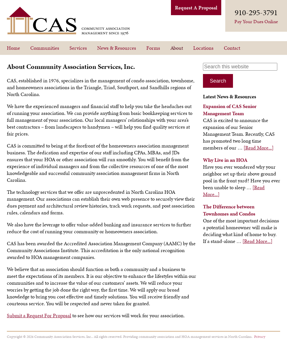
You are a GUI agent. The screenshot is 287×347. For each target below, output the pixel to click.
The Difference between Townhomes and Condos (229, 210)
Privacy (259, 336)
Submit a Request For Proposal (39, 315)
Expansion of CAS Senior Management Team (229, 110)
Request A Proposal (196, 7)
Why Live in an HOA (225, 159)
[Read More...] (259, 147)
